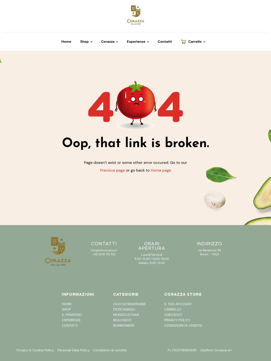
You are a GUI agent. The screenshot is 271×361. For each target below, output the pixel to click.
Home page (161, 170)
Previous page (112, 170)
